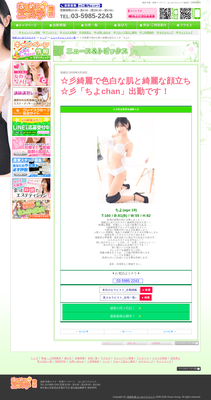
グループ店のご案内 (126, 32)
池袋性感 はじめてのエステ (141, 397)
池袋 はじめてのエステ (24, 37)
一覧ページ (126, 331)
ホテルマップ (166, 32)
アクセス (106, 358)
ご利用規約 (148, 32)
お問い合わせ (104, 32)
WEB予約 (60, 361)
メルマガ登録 (69, 32)
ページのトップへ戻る (186, 343)
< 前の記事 (82, 331)
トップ (43, 37)
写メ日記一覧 (44, 361)
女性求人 (86, 32)
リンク (106, 361)
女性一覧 (132, 343)
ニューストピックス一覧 (63, 37)
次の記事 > (169, 331)
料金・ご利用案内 (51, 358)
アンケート (51, 32)
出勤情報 (156, 343)
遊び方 (68, 358)
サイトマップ (185, 32)
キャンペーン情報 (31, 32)
